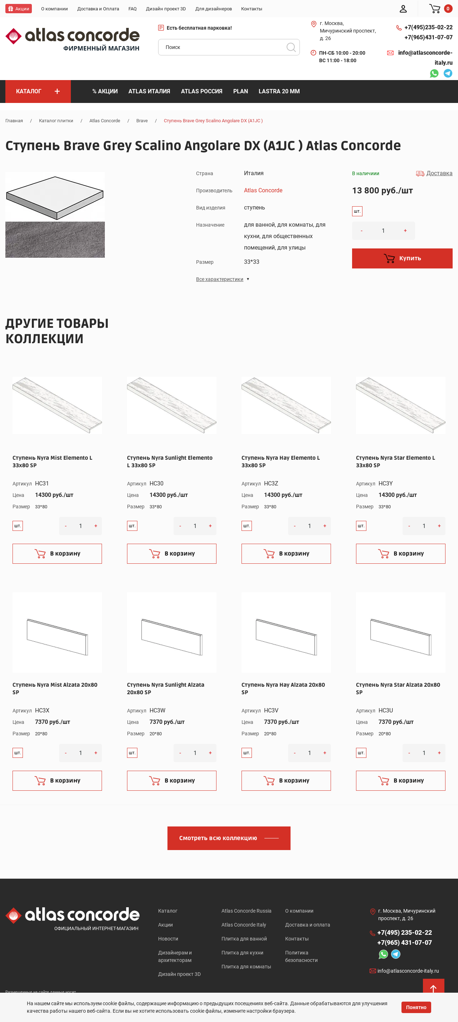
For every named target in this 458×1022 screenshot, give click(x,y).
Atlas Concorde (104, 120)
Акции (165, 925)
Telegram (448, 74)
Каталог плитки (56, 120)
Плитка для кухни (242, 953)
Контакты (297, 939)
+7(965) (429, 38)
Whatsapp (434, 74)
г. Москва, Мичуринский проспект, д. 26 (348, 30)
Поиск (291, 47)
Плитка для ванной (244, 939)
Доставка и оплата (307, 925)
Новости (168, 939)
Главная (14, 120)
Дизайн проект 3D (179, 974)
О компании (299, 911)
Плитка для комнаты (246, 966)
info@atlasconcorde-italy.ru (425, 57)
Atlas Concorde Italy (243, 925)
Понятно (416, 1007)
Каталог (167, 911)
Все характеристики (219, 279)
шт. (357, 211)
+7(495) (429, 28)
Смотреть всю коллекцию (218, 838)
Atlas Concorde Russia (246, 911)
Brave (142, 120)
